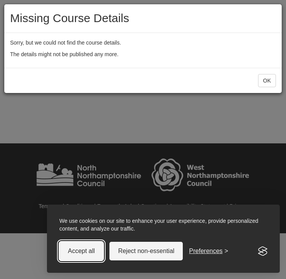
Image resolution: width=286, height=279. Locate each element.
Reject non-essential (146, 251)
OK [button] (267, 81)
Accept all (81, 251)
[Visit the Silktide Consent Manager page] (262, 251)
